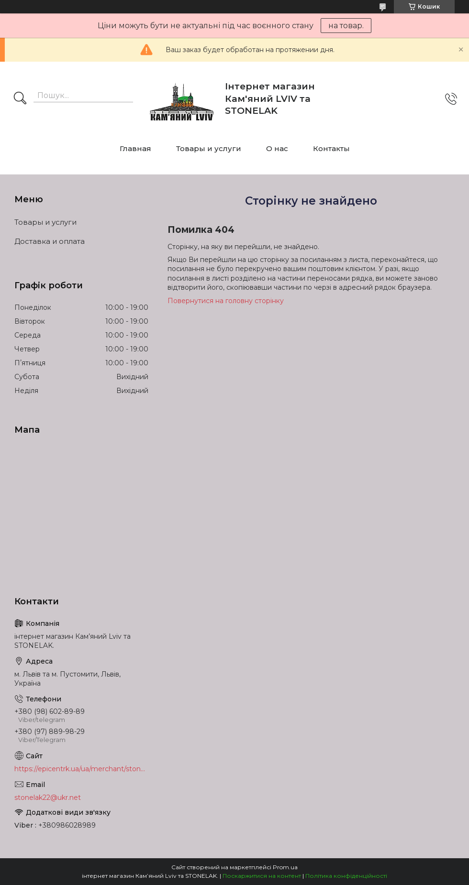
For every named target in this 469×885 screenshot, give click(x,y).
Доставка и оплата (49, 241)
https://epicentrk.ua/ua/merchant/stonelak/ (81, 769)
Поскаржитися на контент (262, 875)
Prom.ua (285, 867)
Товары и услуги (208, 148)
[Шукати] (20, 99)
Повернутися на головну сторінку (226, 300)
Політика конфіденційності (346, 875)
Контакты (331, 148)
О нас (277, 148)
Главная (135, 148)
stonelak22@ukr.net (47, 797)
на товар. (346, 25)
